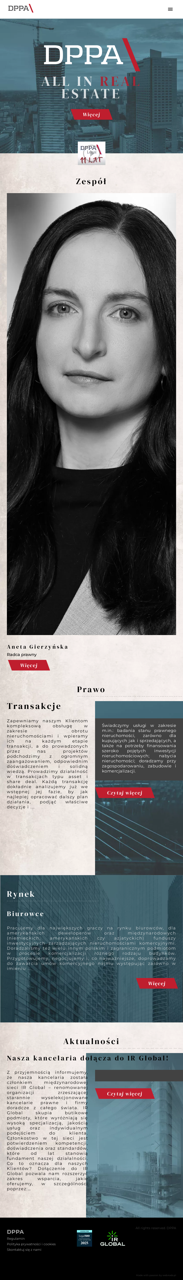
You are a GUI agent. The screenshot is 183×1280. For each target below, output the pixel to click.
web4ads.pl (169, 1275)
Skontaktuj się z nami (24, 1250)
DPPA (15, 1232)
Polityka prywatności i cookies (31, 1244)
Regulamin (16, 1238)
